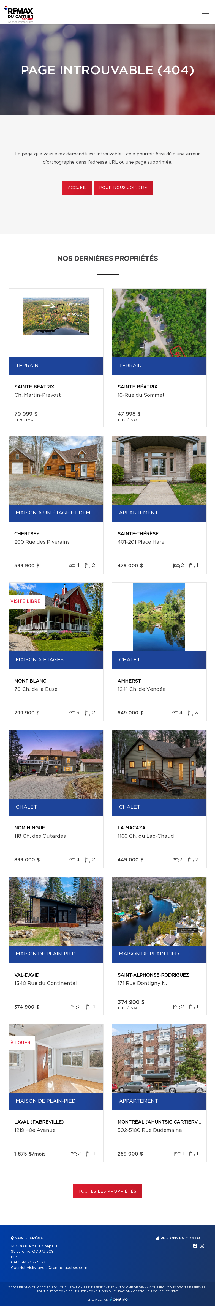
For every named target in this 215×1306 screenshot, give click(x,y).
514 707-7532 (32, 1262)
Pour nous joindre (123, 188)
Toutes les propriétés (107, 1191)
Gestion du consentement (155, 1291)
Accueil (77, 188)
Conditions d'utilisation (109, 1291)
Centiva (119, 1299)
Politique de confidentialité (61, 1291)
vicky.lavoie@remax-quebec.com (57, 1268)
